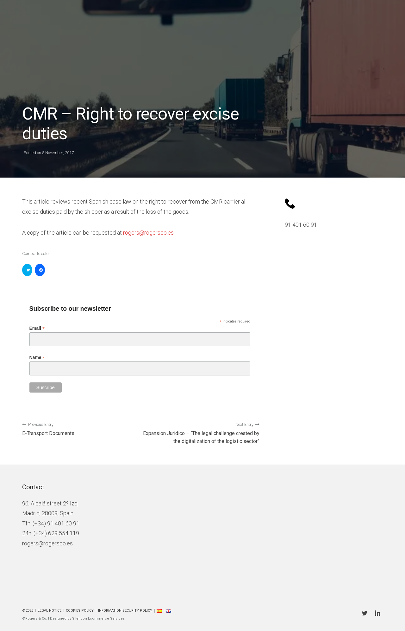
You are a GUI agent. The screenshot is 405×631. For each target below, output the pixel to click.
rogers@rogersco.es (47, 543)
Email (37, 328)
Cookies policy (80, 610)
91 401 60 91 (301, 224)
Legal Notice (49, 610)
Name (37, 358)
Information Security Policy (125, 610)
